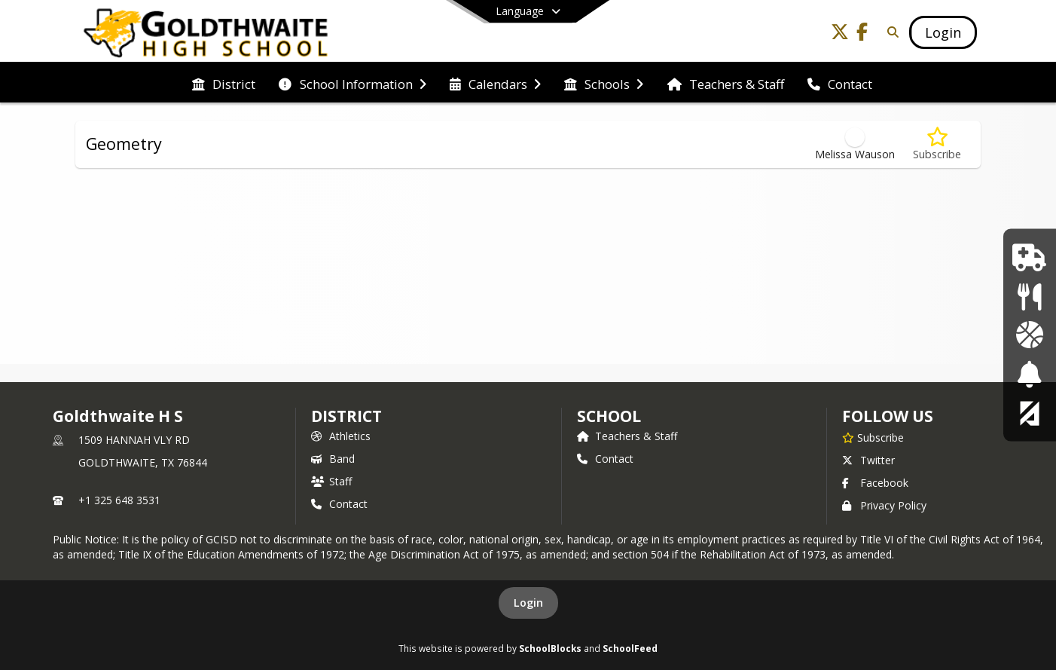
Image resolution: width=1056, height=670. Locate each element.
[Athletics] (1029, 335)
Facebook (875, 483)
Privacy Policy (884, 505)
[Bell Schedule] (1029, 373)
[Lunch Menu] (1029, 295)
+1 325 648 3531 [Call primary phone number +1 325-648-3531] (119, 500)
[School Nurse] (1029, 257)
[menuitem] (224, 82)
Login (528, 602)
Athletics (341, 436)
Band (333, 458)
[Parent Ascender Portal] (1029, 412)
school (609, 416)
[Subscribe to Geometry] (937, 144)
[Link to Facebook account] (862, 34)
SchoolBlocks (550, 648)
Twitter (868, 460)
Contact (339, 504)
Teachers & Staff (627, 436)
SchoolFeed (630, 648)
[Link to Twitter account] (840, 34)
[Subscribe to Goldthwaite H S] (873, 437)
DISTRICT (346, 416)
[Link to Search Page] (890, 32)
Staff (331, 481)
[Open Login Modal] (943, 32)
